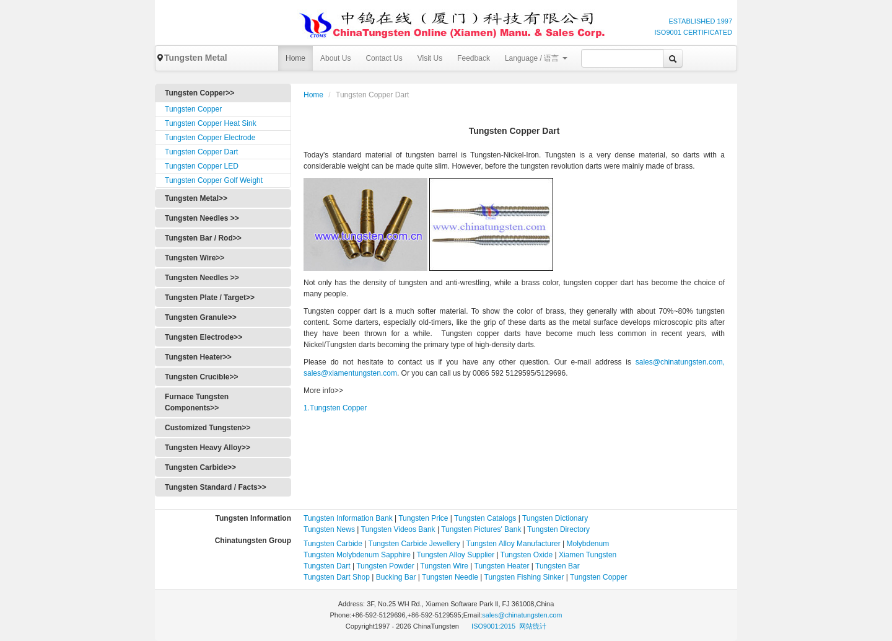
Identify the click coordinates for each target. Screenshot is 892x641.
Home (295, 58)
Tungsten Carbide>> (200, 467)
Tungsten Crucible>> (201, 377)
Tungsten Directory (558, 529)
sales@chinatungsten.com (522, 615)
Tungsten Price (423, 518)
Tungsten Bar (557, 566)
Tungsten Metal (191, 58)
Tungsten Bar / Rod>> (203, 238)
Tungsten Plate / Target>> (210, 297)
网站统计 (532, 626)
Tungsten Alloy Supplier (456, 554)
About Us (335, 58)
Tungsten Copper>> (199, 93)
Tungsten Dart (327, 566)
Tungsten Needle (450, 577)
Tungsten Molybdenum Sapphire (357, 554)
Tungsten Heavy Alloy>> (207, 447)
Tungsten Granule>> (201, 317)
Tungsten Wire (444, 566)
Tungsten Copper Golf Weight (214, 180)
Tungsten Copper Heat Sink (210, 123)
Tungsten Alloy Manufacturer (513, 543)
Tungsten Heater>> (198, 357)
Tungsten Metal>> (196, 198)
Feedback (473, 58)
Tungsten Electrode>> (203, 337)
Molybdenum (588, 543)
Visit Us (430, 58)
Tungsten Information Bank (349, 518)
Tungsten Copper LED (201, 166)
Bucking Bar (396, 577)
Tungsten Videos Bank (398, 529)
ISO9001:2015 (494, 626)
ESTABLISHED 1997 (700, 21)
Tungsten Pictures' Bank (481, 529)
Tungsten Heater (502, 566)
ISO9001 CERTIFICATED (693, 32)
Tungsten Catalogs (485, 518)
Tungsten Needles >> (202, 218)
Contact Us (383, 58)
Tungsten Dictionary (555, 518)
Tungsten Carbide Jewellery (414, 543)
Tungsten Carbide (333, 543)
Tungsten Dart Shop (337, 577)
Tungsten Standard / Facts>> (215, 487)
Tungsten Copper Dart (201, 152)
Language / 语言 (536, 58)
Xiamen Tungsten (587, 554)
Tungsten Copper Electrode (210, 137)
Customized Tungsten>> (207, 427)
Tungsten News (329, 529)
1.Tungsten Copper (335, 408)
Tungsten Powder (385, 566)
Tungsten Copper (193, 109)
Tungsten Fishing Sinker (524, 577)
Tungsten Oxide (527, 554)
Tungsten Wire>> (194, 258)
